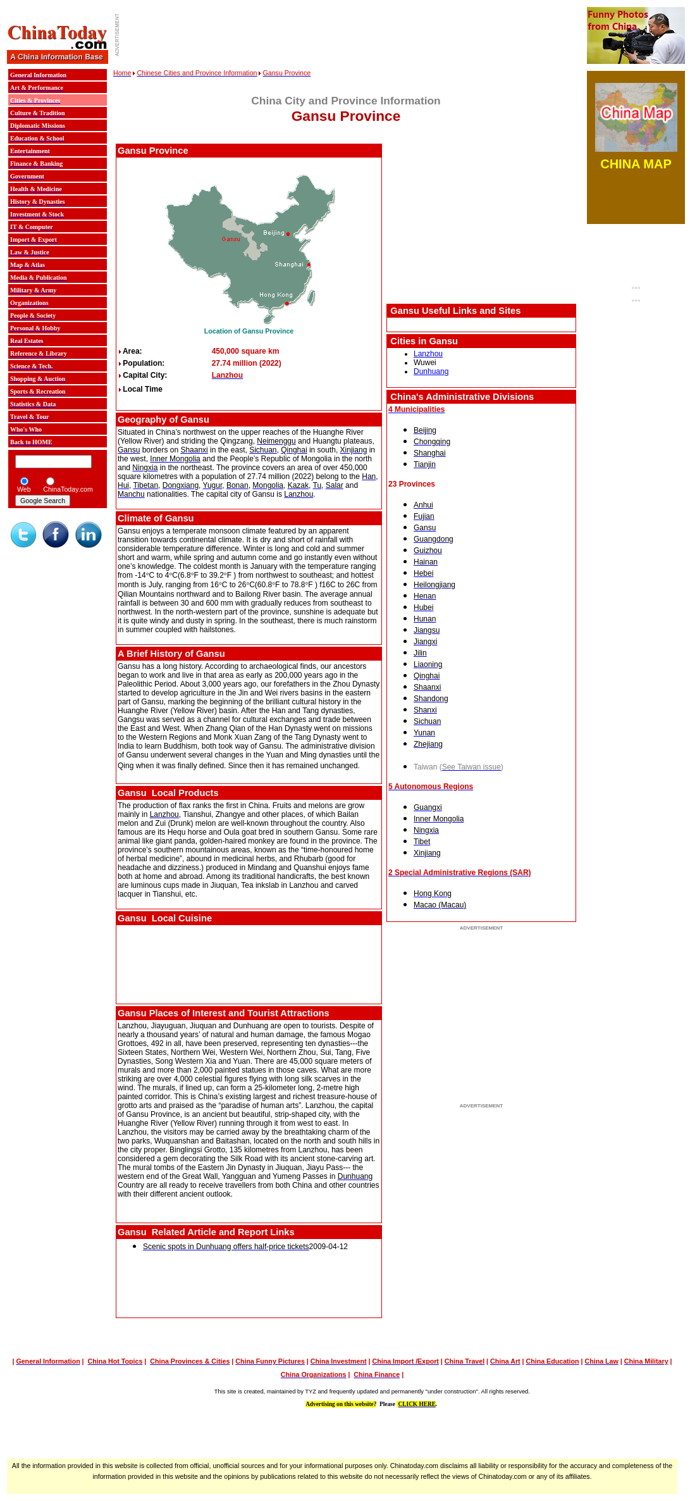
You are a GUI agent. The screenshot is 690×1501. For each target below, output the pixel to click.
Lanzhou (428, 353)
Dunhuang (431, 371)
